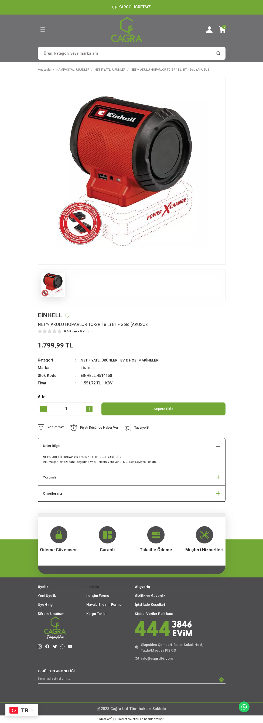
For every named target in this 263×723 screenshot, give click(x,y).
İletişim (92, 587)
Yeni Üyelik (47, 596)
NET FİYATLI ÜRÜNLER (100, 360)
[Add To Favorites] (70, 316)
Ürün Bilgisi (52, 446)
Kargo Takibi (96, 614)
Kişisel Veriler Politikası (154, 614)
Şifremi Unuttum (51, 614)
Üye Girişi (45, 605)
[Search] (132, 53)
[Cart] (222, 29)
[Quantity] (66, 409)
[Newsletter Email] (132, 680)
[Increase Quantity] (89, 409)
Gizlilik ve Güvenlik (150, 596)
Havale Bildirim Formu (104, 605)
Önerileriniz (52, 494)
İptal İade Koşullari (150, 605)
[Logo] (126, 29)
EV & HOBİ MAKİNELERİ (144, 360)
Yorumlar (50, 478)
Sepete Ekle (163, 409)
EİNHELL (88, 368)
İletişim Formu (97, 596)
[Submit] (221, 680)
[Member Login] (209, 29)
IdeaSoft (105, 719)
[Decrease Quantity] (43, 409)
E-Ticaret (121, 719)
